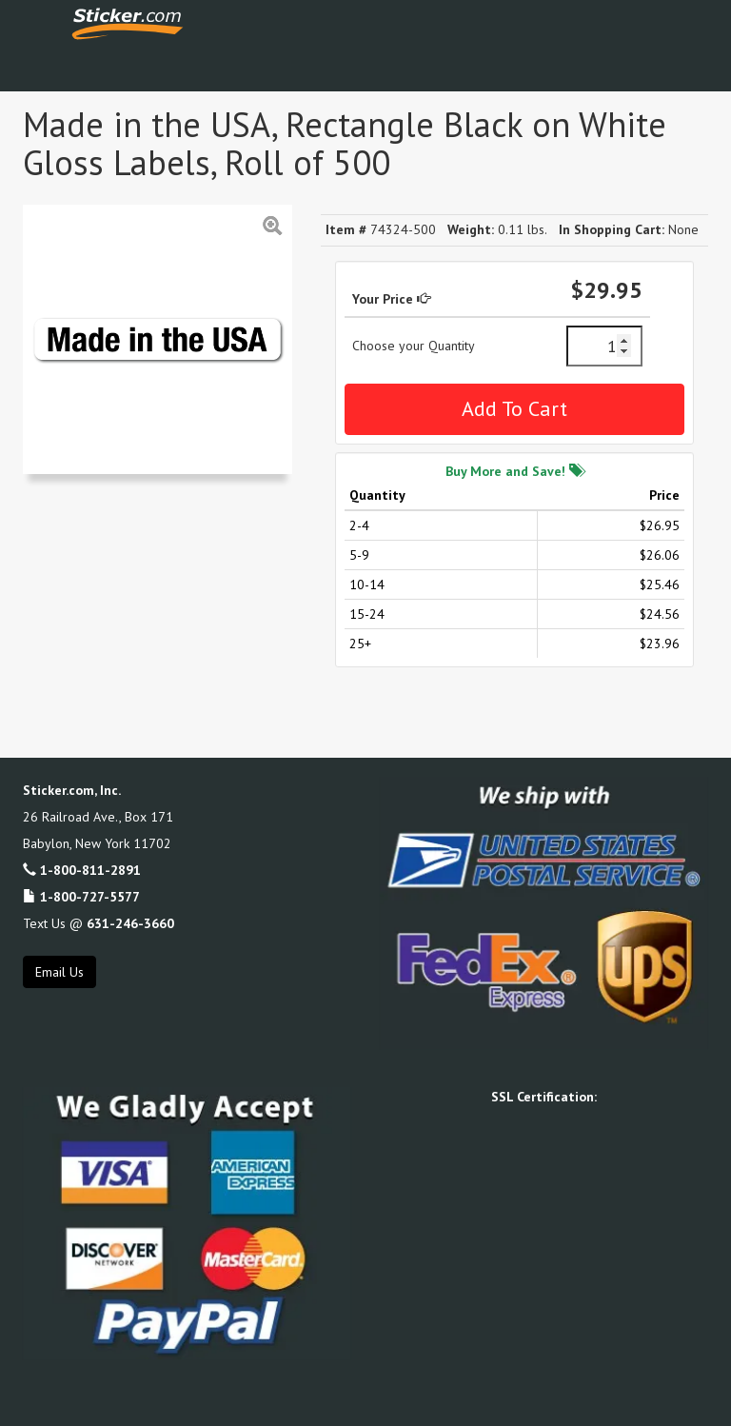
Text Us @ (98, 923)
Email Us (59, 971)
